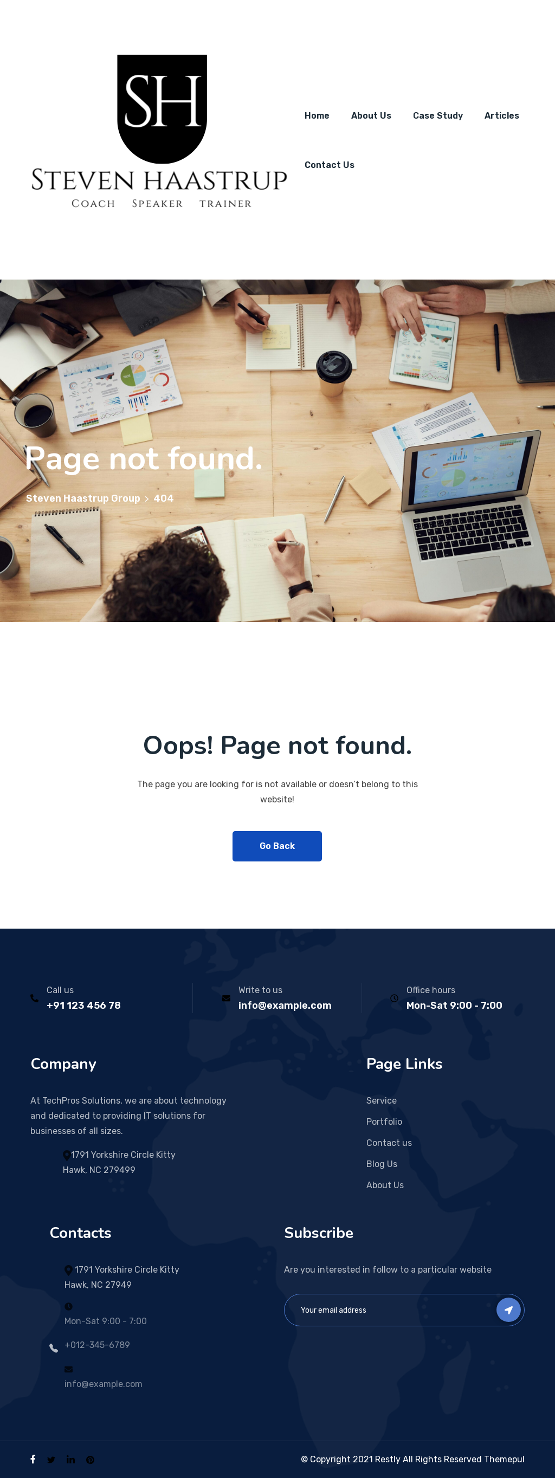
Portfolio (384, 1122)
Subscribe (508, 1310)
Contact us (389, 1143)
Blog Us (381, 1164)
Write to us (260, 990)
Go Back (277, 846)
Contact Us (329, 165)
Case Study (438, 116)
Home (317, 116)
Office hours (430, 990)
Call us (60, 990)
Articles (502, 116)
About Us (371, 116)
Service (381, 1100)
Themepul (504, 1459)
